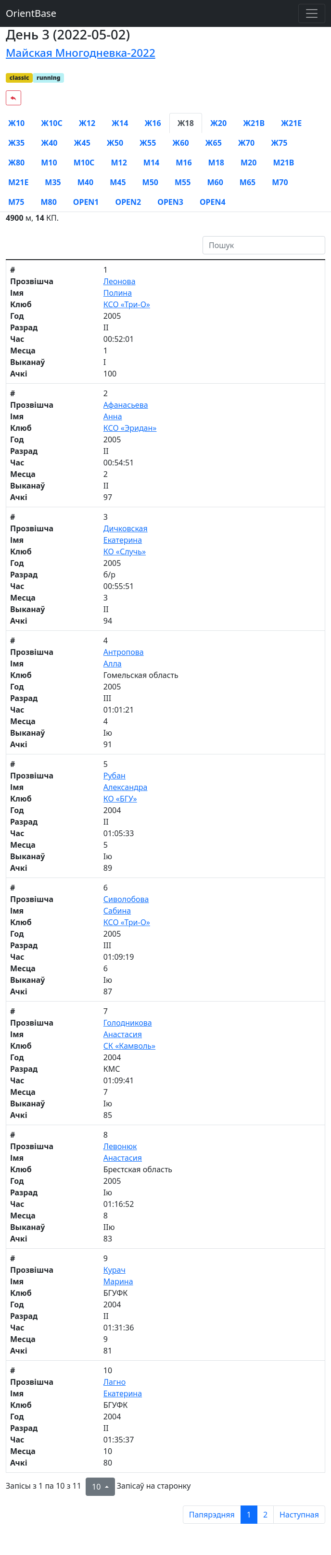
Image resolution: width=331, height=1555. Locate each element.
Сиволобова (126, 899)
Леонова (119, 281)
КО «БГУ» (120, 798)
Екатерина (122, 540)
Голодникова (127, 1022)
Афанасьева (125, 405)
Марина (118, 1281)
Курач (114, 1270)
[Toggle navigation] (311, 13)
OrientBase (31, 13)
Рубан (114, 775)
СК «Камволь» (129, 1046)
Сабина (117, 910)
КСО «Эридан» (130, 428)
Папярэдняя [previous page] (212, 1514)
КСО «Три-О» (126, 304)
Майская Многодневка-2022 (80, 52)
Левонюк (120, 1146)
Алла (112, 663)
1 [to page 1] (249, 1514)
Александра (125, 787)
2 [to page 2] (265, 1514)
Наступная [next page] (299, 1514)
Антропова (123, 652)
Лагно (114, 1382)
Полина (117, 293)
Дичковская (125, 528)
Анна (112, 416)
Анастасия (122, 1034)
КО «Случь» (124, 551)
